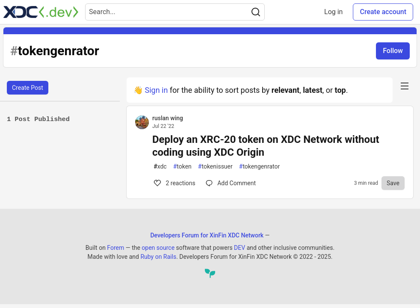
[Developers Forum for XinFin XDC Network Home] (40, 12)
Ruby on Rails (158, 256)
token (182, 166)
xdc (160, 166)
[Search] (255, 12)
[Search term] (175, 12)
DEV (239, 247)
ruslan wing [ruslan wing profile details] (167, 118)
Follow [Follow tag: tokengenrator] (393, 51)
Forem (115, 247)
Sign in (156, 90)
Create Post (27, 87)
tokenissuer (215, 166)
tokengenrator (259, 166)
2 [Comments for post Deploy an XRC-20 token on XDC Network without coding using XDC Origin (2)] (173, 183)
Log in (333, 12)
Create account (383, 12)
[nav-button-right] (404, 86)
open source (158, 247)
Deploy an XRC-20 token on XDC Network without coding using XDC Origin (265, 145)
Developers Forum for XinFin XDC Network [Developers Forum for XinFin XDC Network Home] (206, 235)
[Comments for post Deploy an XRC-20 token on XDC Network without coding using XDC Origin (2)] (231, 183)
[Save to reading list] (393, 183)
